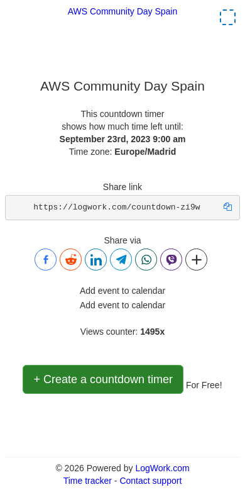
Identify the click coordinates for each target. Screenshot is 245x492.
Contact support (150, 481)
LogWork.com (162, 468)
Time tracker (87, 481)
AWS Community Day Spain (123, 11)
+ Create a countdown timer (103, 379)
